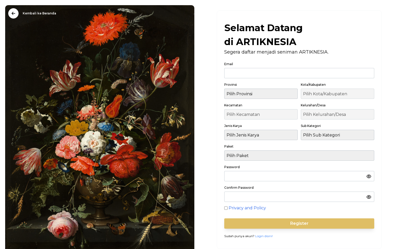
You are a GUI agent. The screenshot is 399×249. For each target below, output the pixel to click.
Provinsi (230, 85)
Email (228, 64)
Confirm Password (239, 188)
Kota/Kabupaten (313, 85)
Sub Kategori (311, 126)
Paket (229, 146)
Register (299, 223)
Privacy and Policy (247, 207)
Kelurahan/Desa (313, 105)
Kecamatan (233, 105)
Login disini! (264, 236)
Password (232, 167)
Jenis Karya (233, 126)
